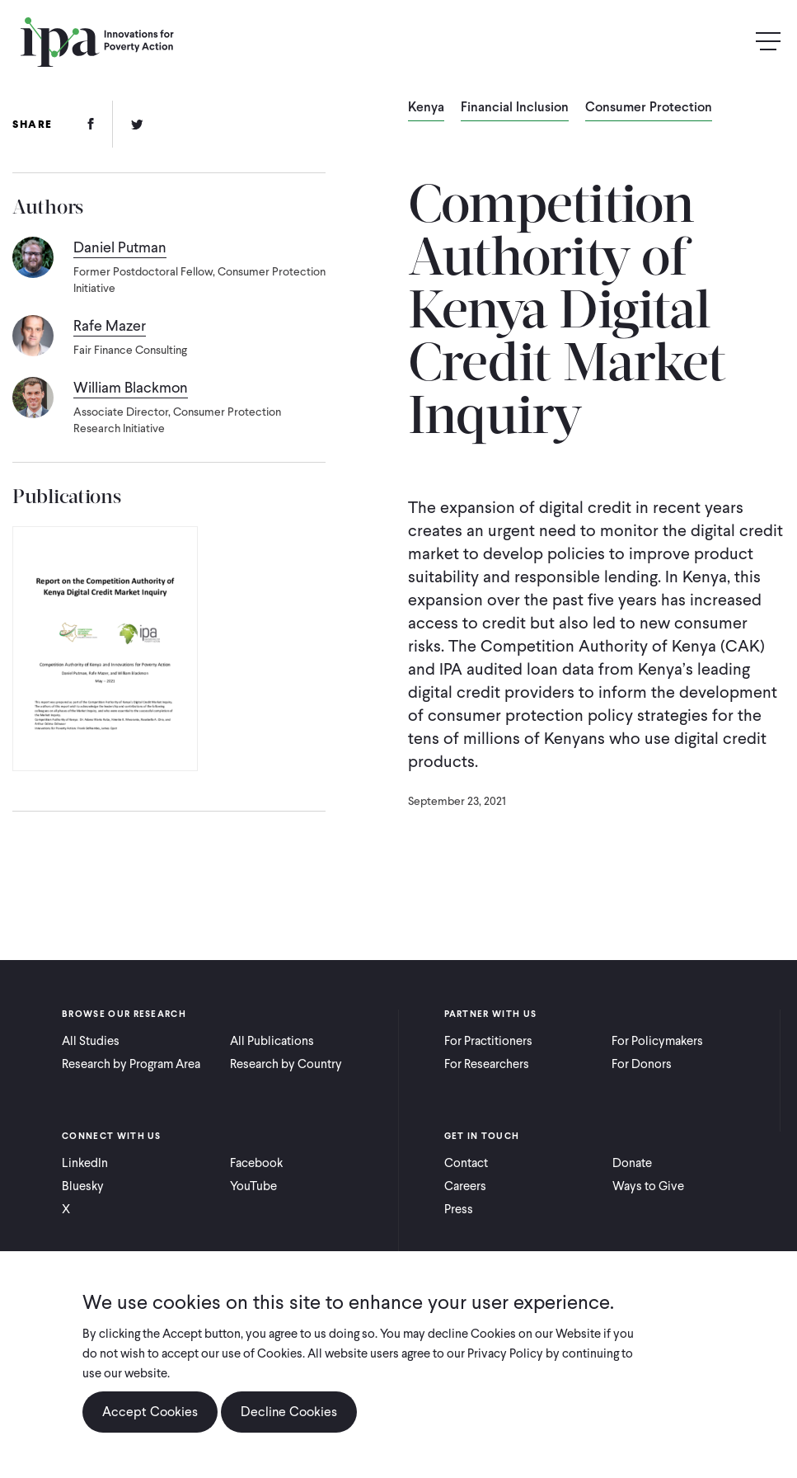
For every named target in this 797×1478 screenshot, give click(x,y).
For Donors (642, 1064)
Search (733, 41)
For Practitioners (488, 1040)
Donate (632, 1163)
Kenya (426, 108)
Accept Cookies (150, 1411)
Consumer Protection (648, 108)
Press (458, 1209)
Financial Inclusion (515, 108)
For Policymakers (657, 1040)
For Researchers (486, 1064)
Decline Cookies (289, 1411)
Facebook (256, 1163)
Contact (466, 1163)
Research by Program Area (131, 1064)
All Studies (91, 1040)
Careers (465, 1186)
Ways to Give (648, 1186)
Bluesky (83, 1186)
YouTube (253, 1186)
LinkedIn (85, 1163)
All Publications (272, 1040)
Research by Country (286, 1064)
